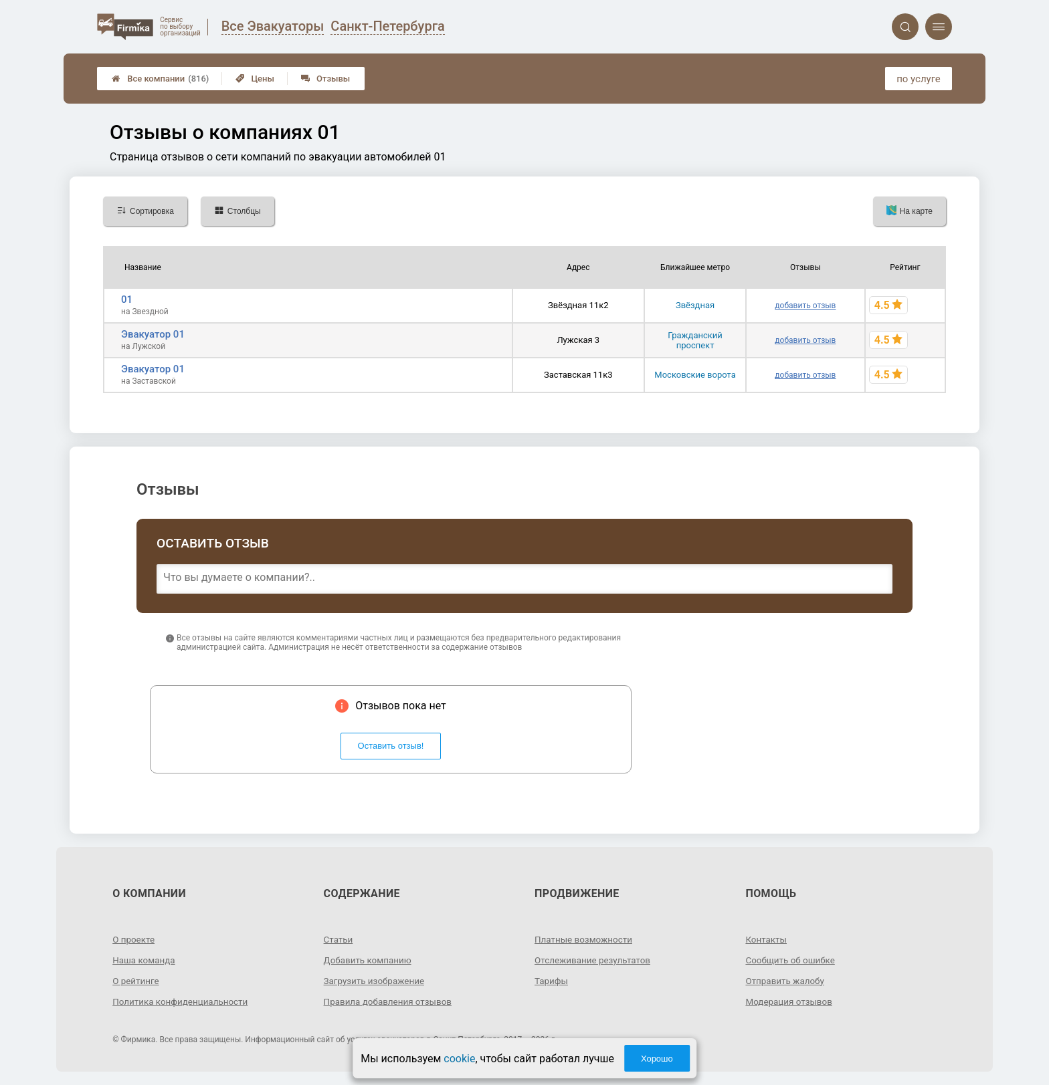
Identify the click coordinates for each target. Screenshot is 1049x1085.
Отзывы (325, 79)
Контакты (766, 939)
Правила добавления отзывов (391, 1001)
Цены (254, 79)
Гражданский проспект (695, 340)
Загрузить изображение (376, 980)
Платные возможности (585, 939)
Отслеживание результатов (595, 960)
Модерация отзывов (790, 1001)
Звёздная (695, 305)
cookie (459, 1058)
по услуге (918, 79)
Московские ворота (694, 375)
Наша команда (145, 960)
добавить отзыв (805, 305)
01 (126, 299)
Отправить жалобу (786, 980)
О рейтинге (136, 980)
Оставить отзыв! (391, 746)
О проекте (134, 939)
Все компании (160, 79)
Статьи (339, 939)
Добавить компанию (369, 960)
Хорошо (657, 1059)
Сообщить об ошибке (791, 960)
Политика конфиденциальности (183, 1001)
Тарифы (552, 980)
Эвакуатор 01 (153, 334)
